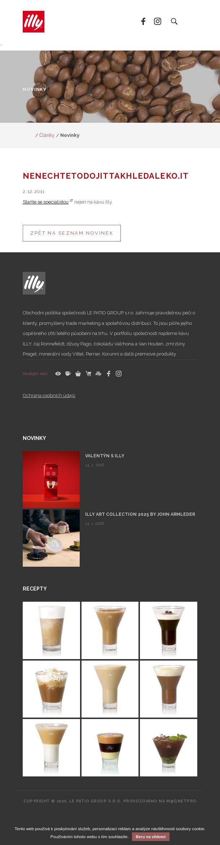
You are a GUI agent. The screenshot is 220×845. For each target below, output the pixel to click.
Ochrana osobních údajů (49, 395)
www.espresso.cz (28, 135)
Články (46, 135)
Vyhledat (173, 21)
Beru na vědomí (151, 837)
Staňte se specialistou (46, 202)
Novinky (69, 135)
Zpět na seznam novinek (71, 233)
